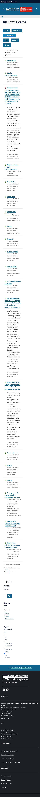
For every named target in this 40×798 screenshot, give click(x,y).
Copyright (11, 759)
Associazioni (11, 60)
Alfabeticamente (9, 619)
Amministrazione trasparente (9, 751)
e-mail (7, 718)
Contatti (4, 696)
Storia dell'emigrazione (11, 74)
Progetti (10, 239)
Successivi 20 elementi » (11, 568)
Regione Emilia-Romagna (9, 2)
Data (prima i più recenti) (7, 614)
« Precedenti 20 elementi (12, 564)
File (6, 40)
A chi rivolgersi (12, 251)
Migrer (9, 465)
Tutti (6, 31)
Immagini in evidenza (13, 221)
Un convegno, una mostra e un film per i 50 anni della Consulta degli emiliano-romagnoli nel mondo (13, 303)
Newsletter (11, 181)
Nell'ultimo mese (7, 650)
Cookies (18, 762)
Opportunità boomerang (10, 212)
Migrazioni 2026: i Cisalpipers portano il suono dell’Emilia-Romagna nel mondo (12, 385)
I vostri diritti (12, 266)
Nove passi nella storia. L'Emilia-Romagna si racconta (12, 495)
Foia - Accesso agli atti (7, 755)
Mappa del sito (5, 762)
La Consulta (16, 67)
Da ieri (6, 638)
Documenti (17, 31)
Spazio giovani (12, 452)
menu (9, 67)
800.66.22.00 (14, 734)
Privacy (12, 762)
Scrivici (8, 780)
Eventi (7, 45)
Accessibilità (4, 783)
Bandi (9, 226)
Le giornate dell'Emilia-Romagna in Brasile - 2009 (12, 545)
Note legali (4, 759)
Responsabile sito (6, 776)
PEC (12, 738)
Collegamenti (9, 35)
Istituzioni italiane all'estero (13, 282)
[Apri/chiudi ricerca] (36, 9)
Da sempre (7, 656)
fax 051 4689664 (6, 736)
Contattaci (11, 196)
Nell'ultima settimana (7, 644)
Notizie (14, 40)
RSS (11, 783)
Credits (3, 780)
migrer (9, 480)
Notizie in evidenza (13, 159)
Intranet (3, 787)
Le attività (16, 233)
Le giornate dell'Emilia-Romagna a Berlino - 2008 (12, 523)
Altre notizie (11, 377)
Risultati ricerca (14, 22)
